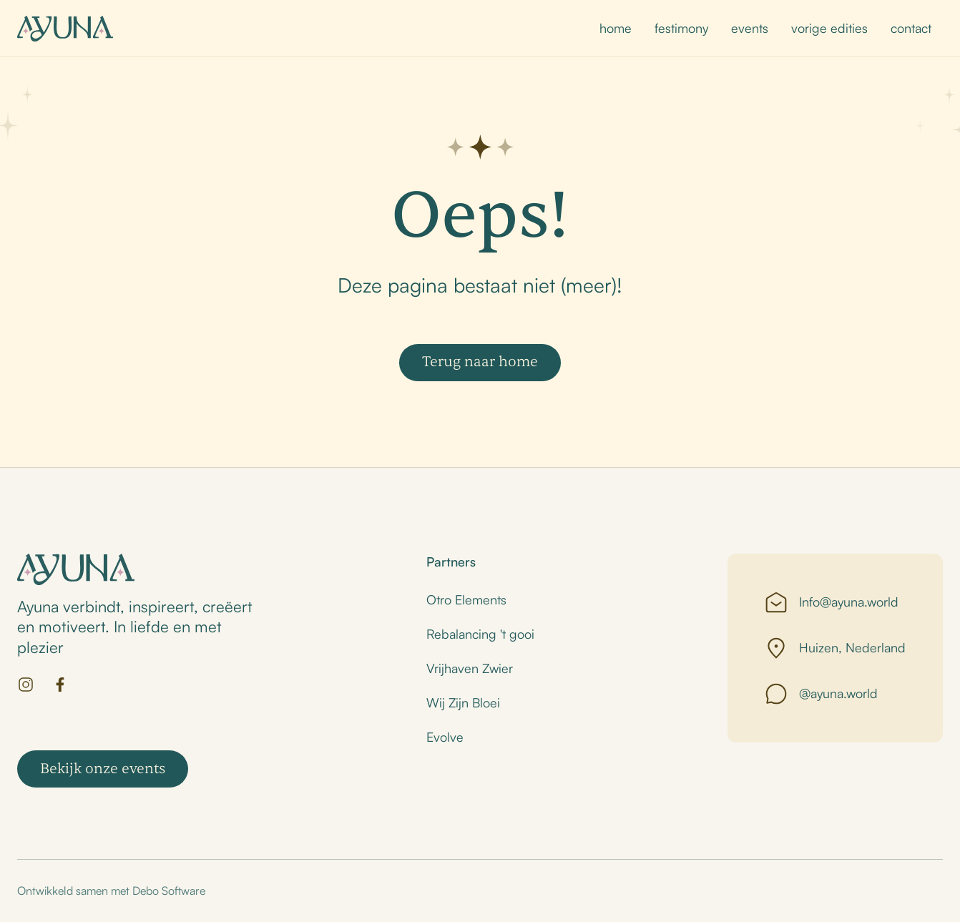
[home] (65, 28)
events (749, 28)
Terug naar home (480, 362)
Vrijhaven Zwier (469, 668)
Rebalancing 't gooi (480, 634)
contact (911, 28)
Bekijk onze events (102, 769)
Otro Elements (466, 599)
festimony (681, 28)
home (615, 28)
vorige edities (829, 28)
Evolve (445, 737)
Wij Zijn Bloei (463, 702)
